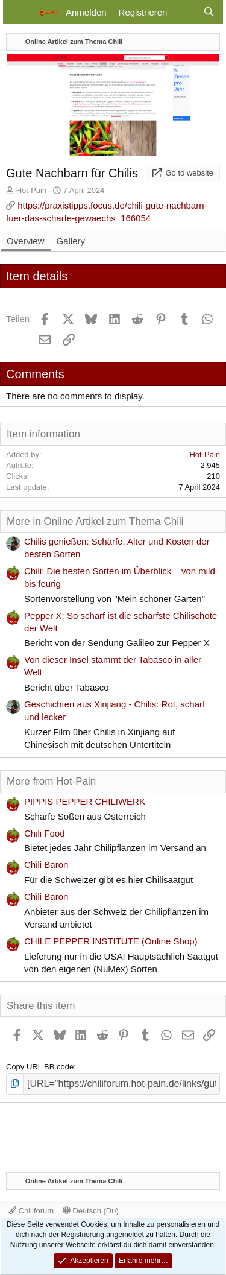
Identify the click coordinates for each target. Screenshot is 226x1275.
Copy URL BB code (40, 1066)
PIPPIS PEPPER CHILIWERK (84, 801)
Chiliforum (31, 1210)
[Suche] (209, 12)
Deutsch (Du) (91, 1210)
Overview (26, 241)
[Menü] (19, 12)
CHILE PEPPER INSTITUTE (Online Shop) (111, 941)
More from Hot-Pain (51, 781)
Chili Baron (46, 864)
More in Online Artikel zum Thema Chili (95, 521)
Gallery (71, 241)
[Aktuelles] (184, 12)
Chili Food (44, 833)
